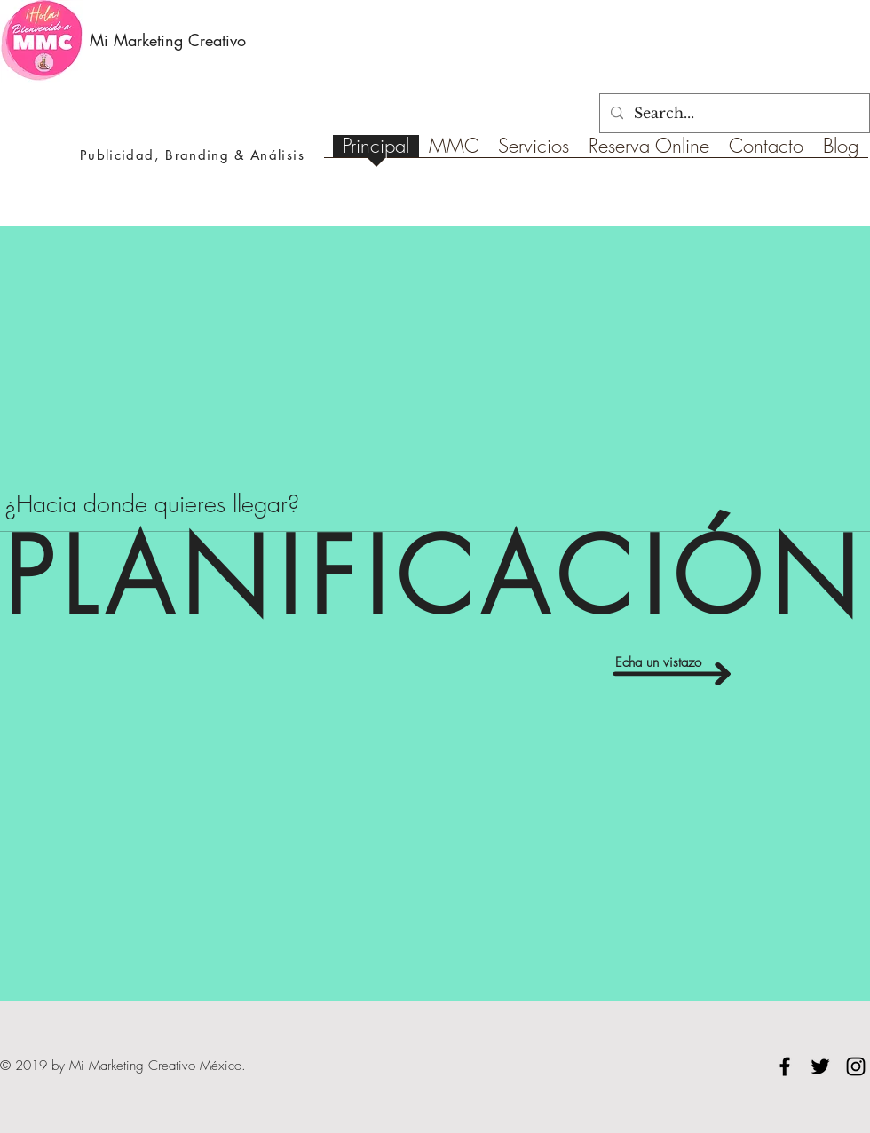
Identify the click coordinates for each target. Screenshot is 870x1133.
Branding (197, 155)
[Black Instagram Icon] (855, 1066)
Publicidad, (122, 155)
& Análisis (266, 155)
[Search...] (733, 113)
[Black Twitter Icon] (820, 1066)
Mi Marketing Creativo (168, 40)
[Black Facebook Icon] (784, 1066)
